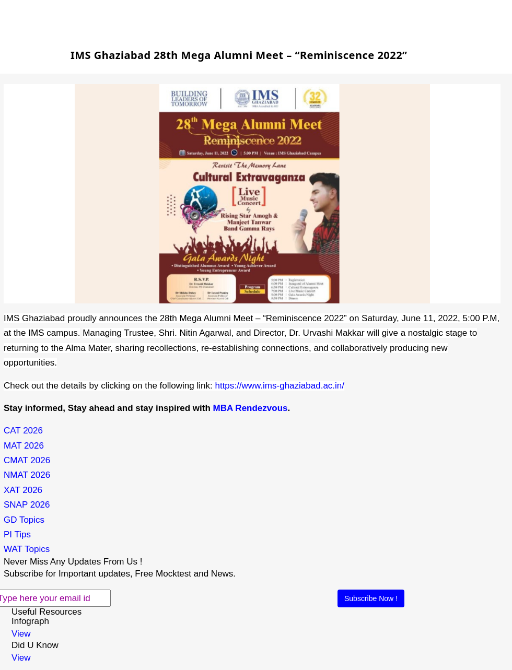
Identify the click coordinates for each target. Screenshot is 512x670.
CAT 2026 (23, 431)
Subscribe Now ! (371, 598)
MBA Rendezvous (250, 408)
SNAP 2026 (27, 505)
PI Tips (17, 534)
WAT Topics (27, 549)
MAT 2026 (24, 446)
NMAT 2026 (27, 475)
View (21, 634)
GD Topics (24, 520)
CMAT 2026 (27, 460)
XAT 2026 (23, 490)
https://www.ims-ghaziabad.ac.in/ (279, 386)
